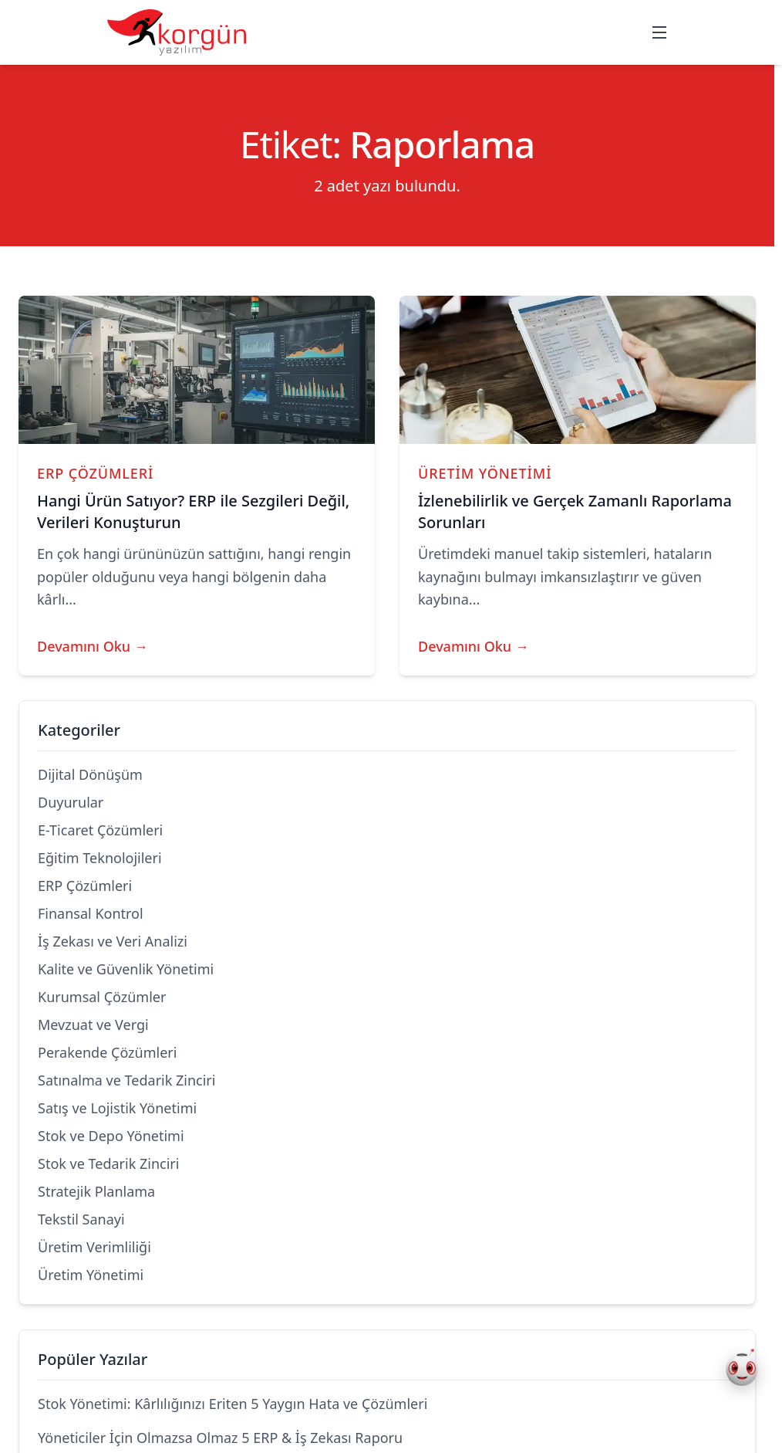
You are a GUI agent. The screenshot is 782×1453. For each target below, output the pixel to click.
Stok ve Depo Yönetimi (111, 1135)
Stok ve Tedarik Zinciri (108, 1163)
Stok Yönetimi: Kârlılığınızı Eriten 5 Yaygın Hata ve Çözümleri (232, 1403)
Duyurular (70, 802)
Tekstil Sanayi (81, 1219)
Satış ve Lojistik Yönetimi (117, 1108)
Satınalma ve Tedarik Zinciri (126, 1080)
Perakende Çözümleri (107, 1052)
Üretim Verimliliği (94, 1247)
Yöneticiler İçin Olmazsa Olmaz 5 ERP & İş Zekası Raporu (220, 1437)
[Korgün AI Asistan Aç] (741, 1369)
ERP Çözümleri (95, 473)
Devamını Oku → (92, 646)
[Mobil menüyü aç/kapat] (659, 32)
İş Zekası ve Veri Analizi (112, 941)
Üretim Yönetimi (485, 473)
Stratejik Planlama (96, 1191)
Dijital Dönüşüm (90, 774)
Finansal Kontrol (90, 913)
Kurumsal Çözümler (102, 996)
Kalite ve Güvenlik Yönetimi (126, 969)
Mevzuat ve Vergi (93, 1024)
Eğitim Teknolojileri (100, 857)
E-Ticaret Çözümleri (100, 830)
